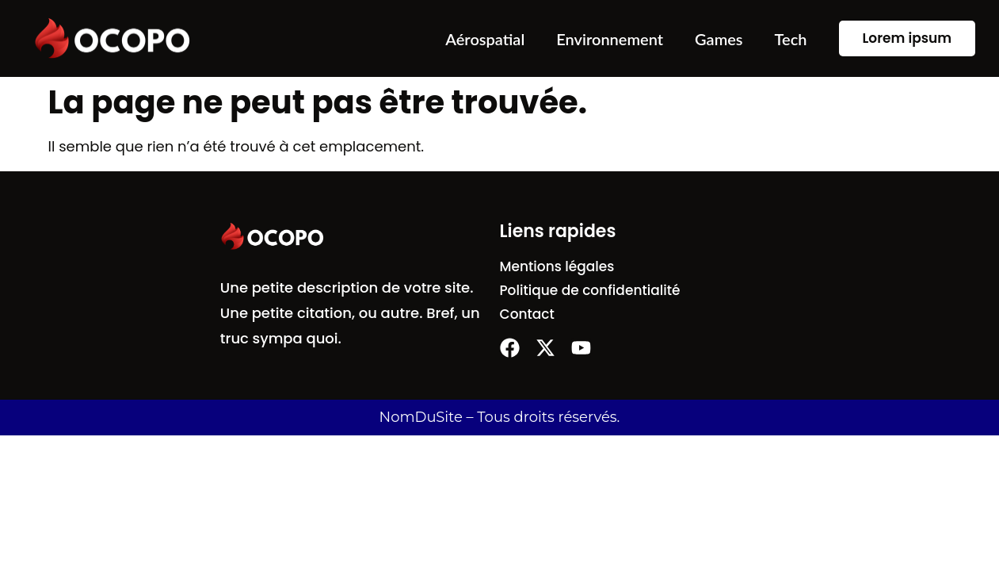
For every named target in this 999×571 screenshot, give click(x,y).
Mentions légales (557, 266)
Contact (527, 314)
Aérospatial (484, 38)
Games (719, 38)
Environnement (609, 38)
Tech (791, 38)
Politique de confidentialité (590, 290)
